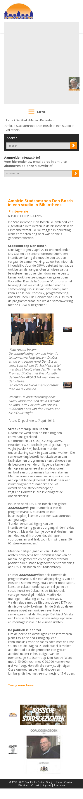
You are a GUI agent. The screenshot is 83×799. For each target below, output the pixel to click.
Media (33, 120)
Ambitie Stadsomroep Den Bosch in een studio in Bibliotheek (39, 128)
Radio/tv (46, 120)
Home (9, 120)
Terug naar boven (21, 685)
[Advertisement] (41, 63)
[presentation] (29, 184)
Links (59, 782)
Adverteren (59, 785)
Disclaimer (23, 785)
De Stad (21, 120)
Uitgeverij (46, 785)
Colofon (68, 782)
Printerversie (18, 211)
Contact (35, 785)
